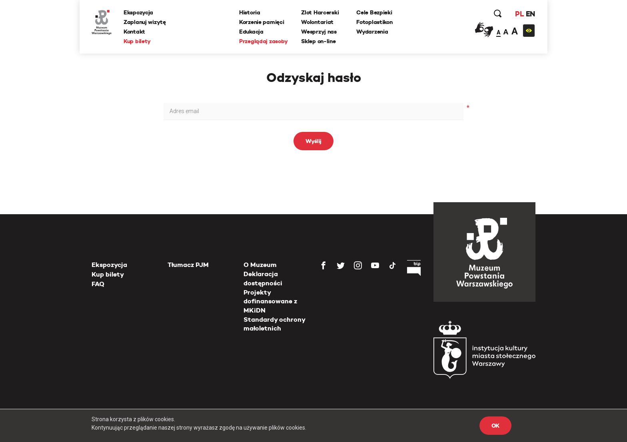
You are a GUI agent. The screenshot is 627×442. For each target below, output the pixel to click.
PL (519, 13)
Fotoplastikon (374, 22)
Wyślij (313, 141)
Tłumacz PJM (188, 265)
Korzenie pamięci (261, 22)
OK (495, 425)
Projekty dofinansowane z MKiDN (270, 301)
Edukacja (251, 31)
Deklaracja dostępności (263, 278)
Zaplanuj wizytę (145, 22)
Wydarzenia (372, 31)
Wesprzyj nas (319, 31)
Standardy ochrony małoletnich (274, 323)
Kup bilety (137, 41)
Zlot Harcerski (320, 12)
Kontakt (134, 31)
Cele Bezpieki (374, 12)
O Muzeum (260, 265)
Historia (249, 12)
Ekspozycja (138, 12)
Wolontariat (317, 22)
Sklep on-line (318, 41)
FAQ (98, 284)
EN (530, 13)
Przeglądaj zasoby (263, 41)
